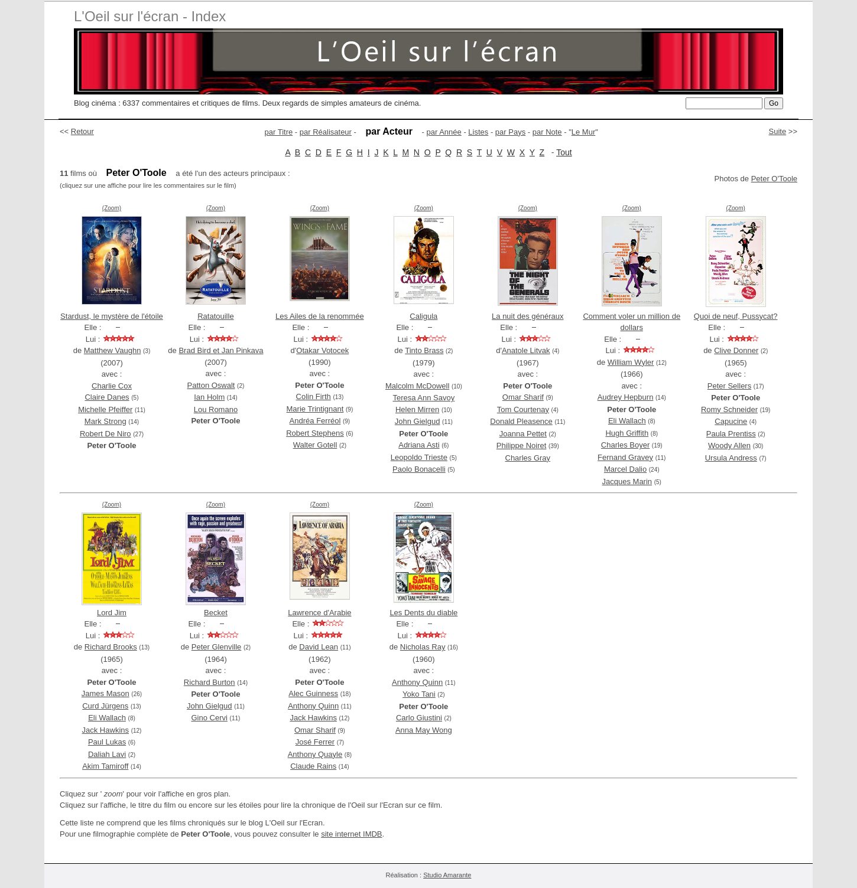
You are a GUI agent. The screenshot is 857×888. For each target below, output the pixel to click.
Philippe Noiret (521, 445)
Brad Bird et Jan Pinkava (220, 350)
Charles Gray (528, 457)
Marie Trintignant (315, 408)
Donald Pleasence (521, 421)
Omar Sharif (523, 397)
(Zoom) (111, 208)
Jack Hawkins (105, 730)
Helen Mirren (417, 409)
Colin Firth (313, 396)
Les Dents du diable (423, 612)
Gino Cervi (209, 717)
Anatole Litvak (526, 350)
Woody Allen (729, 445)
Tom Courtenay (523, 409)
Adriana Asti (418, 444)
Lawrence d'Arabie (319, 612)
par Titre (279, 132)
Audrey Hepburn (626, 397)
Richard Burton (209, 682)
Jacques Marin (627, 481)
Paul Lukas (107, 741)
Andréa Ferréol (315, 420)
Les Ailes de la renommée (319, 316)
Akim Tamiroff (105, 766)
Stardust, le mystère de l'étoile (111, 316)
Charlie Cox (112, 385)
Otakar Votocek (322, 350)
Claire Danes (107, 397)
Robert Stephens (315, 433)
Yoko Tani (419, 694)
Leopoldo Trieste (419, 457)
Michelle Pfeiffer (105, 409)
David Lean (318, 646)
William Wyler (631, 362)
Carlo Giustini (419, 717)
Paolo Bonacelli (419, 469)
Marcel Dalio (625, 469)
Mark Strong (105, 421)
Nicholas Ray (423, 646)
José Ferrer (315, 741)
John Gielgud (417, 421)
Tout (564, 152)
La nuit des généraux (527, 316)
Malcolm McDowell (417, 385)
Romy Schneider (729, 409)
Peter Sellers (729, 385)
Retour (82, 131)
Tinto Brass (424, 350)
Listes (478, 132)
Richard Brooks (111, 646)
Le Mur (583, 132)
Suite (778, 131)
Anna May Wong (423, 730)
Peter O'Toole (774, 178)
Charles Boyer (625, 444)
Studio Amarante (447, 875)
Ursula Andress (731, 457)
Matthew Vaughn (112, 350)
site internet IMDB (351, 834)
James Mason (105, 693)
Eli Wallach (627, 420)
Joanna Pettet (523, 433)
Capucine (731, 421)
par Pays (510, 132)
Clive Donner (736, 350)
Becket (216, 612)
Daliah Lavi (107, 754)
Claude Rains (313, 766)
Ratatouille (215, 316)
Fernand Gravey (625, 457)
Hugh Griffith (626, 433)
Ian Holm (209, 397)
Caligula (423, 316)
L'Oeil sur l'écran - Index (150, 16)
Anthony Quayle (315, 754)
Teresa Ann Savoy (423, 397)
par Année (443, 132)
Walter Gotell (315, 444)
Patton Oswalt (211, 385)
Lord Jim (111, 612)
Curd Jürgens (105, 705)
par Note (547, 132)
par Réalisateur (326, 132)
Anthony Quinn (313, 705)
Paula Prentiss (731, 433)
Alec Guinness (313, 693)
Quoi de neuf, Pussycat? (736, 316)
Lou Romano (216, 409)
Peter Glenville (216, 646)
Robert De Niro (105, 433)
